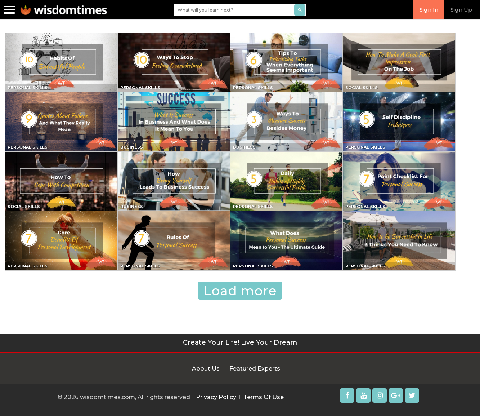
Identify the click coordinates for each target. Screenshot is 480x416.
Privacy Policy (216, 397)
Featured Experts (254, 368)
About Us (206, 368)
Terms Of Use (263, 397)
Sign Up (461, 9)
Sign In (429, 9)
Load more (240, 290)
